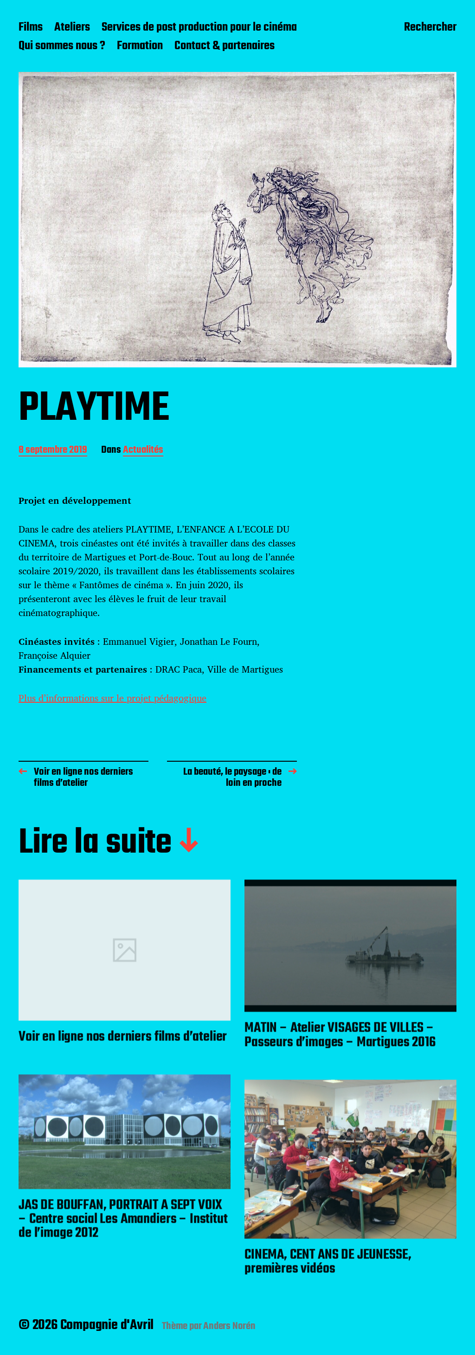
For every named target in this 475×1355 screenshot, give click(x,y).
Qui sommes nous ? (62, 46)
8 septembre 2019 (53, 450)
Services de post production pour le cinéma (199, 28)
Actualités (143, 450)
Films (31, 28)
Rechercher (430, 28)
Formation (140, 46)
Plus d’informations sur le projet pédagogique (112, 698)
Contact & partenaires (224, 46)
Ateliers (72, 28)
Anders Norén (229, 1326)
